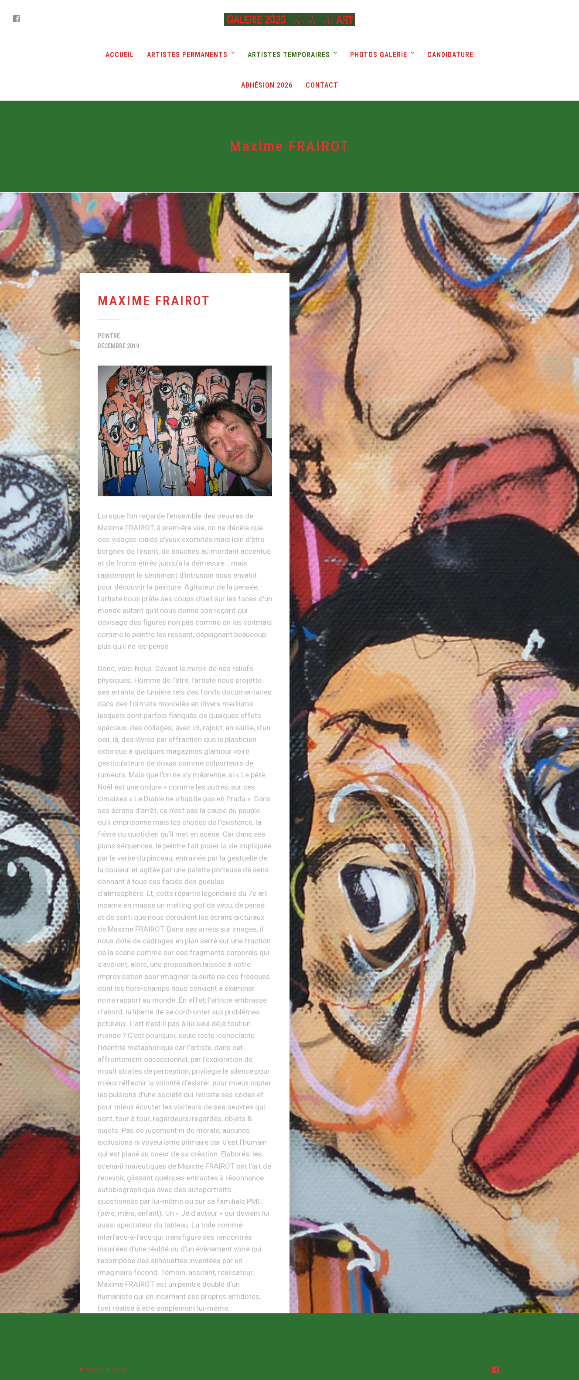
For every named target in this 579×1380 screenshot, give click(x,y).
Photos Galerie (378, 55)
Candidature (450, 55)
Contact (322, 85)
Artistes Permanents (187, 55)
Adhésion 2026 (267, 85)
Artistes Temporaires (289, 55)
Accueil (120, 55)
